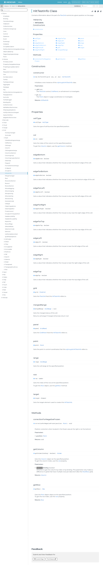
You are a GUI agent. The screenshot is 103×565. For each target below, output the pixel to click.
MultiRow (85, 472)
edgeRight (61, 43)
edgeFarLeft (39, 47)
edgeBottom (39, 43)
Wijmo (6, 6)
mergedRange (62, 50)
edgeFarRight (40, 50)
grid (58, 47)
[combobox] (14, 10)
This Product (51, 559)
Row (42, 386)
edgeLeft (60, 41)
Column (43, 146)
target (82, 47)
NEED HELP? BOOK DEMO (90, 2)
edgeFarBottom (40, 45)
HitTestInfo (66, 77)
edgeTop (60, 45)
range (82, 43)
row (81, 45)
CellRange (48, 309)
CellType (45, 122)
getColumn (61, 59)
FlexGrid (63, 15)
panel (82, 38)
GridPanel (54, 91)
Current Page (39, 559)
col (36, 41)
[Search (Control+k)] (90, 6)
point (82, 41)
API (69, 2)
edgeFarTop (61, 38)
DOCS (65, 2)
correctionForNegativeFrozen (43, 60)
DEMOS (59, 2)
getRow (83, 59)
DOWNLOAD (76, 2)
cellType (37, 38)
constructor (39, 29)
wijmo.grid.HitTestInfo (64, 82)
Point (41, 97)
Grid (13, 6)
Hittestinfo (21, 6)
